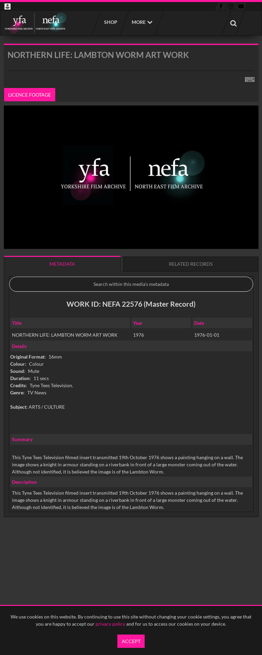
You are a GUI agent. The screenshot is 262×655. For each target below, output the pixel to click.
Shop (110, 22)
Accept (131, 641)
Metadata (62, 264)
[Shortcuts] (249, 78)
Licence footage (29, 95)
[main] (131, 298)
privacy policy (110, 624)
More (139, 22)
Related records (191, 264)
